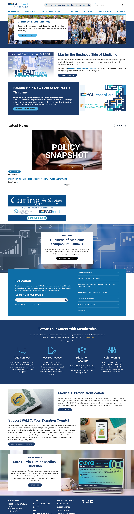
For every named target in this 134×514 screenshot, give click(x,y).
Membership (13, 11)
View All (120, 125)
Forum (51, 5)
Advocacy (88, 11)
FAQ (34, 493)
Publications (105, 11)
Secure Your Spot (67, 75)
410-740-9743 (13, 494)
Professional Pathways (52, 11)
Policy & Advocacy (41, 487)
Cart (80, 5)
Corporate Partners (66, 496)
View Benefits (89, 320)
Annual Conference (86, 255)
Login (88, 5)
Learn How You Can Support (21, 427)
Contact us (15, 498)
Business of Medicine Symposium (91, 261)
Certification (63, 493)
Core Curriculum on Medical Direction (93, 275)
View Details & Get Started (26, 109)
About (120, 11)
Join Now (61, 5)
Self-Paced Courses (86, 281)
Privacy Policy (31, 511)
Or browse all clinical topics (27, 287)
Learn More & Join (27, 35)
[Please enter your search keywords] (109, 5)
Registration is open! (67, 241)
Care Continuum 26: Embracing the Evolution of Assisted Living (96, 269)
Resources (73, 11)
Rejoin (71, 5)
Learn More (34, 468)
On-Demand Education (86, 287)
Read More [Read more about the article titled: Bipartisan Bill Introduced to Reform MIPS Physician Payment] (12, 163)
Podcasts (82, 293)
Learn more (65, 392)
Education (30, 11)
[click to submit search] (122, 5)
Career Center (63, 490)
